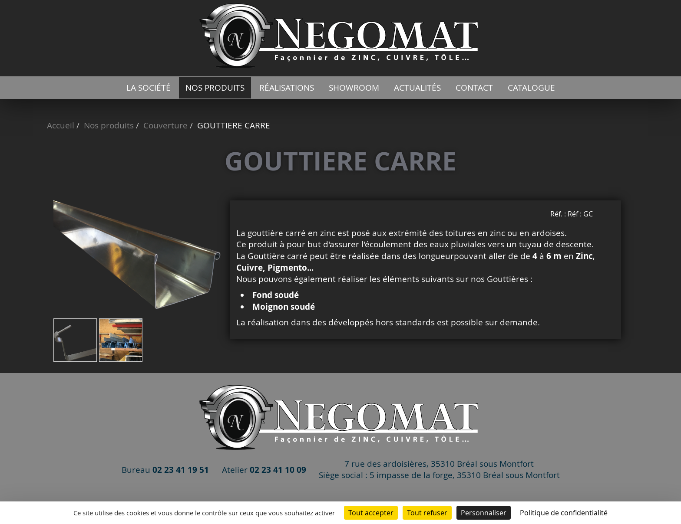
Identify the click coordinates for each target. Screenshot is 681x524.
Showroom (354, 87)
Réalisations (286, 87)
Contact (474, 87)
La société (148, 87)
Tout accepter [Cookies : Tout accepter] (370, 512)
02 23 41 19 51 (180, 469)
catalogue (531, 87)
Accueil (60, 125)
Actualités (417, 87)
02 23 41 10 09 (278, 469)
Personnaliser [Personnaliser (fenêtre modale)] (483, 512)
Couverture (165, 125)
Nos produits (215, 87)
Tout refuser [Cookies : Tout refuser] (427, 512)
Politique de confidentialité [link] (564, 512)
